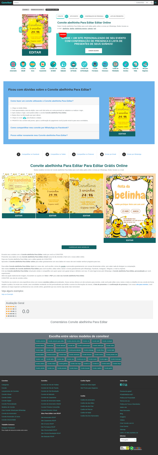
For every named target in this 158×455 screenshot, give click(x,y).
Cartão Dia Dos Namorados (90, 416)
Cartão (83, 396)
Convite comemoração (84, 345)
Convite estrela (106, 363)
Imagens (123, 417)
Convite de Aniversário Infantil (51, 404)
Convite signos (104, 359)
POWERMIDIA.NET (126, 394)
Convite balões (40, 354)
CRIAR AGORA (94, 51)
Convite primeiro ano (111, 354)
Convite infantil (40, 345)
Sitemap (122, 429)
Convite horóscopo (116, 359)
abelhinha (66, 28)
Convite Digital (6, 401)
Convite (60, 16)
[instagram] (124, 384)
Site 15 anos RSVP (47, 424)
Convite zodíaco (40, 363)
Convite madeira (96, 368)
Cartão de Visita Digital (88, 385)
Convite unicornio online (73, 341)
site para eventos (142, 284)
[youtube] (126, 384)
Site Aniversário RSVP (48, 417)
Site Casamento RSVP (48, 420)
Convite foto (50, 345)
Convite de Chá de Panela (49, 388)
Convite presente (62, 368)
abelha (72, 28)
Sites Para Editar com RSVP (51, 413)
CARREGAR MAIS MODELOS (79, 247)
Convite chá (86, 341)
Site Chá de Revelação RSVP (51, 433)
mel (95, 28)
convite (63, 266)
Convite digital (39, 350)
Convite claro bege (75, 363)
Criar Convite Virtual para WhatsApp (13, 410)
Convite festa (62, 354)
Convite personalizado (75, 350)
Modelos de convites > (37, 9)
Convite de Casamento (48, 397)
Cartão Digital (85, 381)
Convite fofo (71, 345)
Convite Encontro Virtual (49, 410)
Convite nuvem (93, 359)
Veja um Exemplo (7, 294)
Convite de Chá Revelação (50, 391)
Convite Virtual (6, 394)
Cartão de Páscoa (86, 409)
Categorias (5, 385)
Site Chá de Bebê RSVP (49, 430)
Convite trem (49, 350)
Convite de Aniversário (9, 413)
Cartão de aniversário (88, 400)
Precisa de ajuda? (126, 391)
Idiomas (123, 436)
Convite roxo (50, 368)
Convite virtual (117, 363)
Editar (18, 216)
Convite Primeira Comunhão (50, 407)
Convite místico (51, 363)
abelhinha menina (81, 28)
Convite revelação (107, 341)
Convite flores (100, 350)
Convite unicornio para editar (56, 341)
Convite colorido (40, 368)
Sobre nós (123, 381)
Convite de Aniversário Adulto (50, 401)
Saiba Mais (19, 193)
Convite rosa (70, 359)
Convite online (110, 345)
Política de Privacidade (127, 398)
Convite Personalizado (9, 404)
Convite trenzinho (61, 350)
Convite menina (99, 354)
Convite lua (96, 363)
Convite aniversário (74, 354)
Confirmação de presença (94, 16)
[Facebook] (121, 384)
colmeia (90, 28)
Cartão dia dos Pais (87, 406)
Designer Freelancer (14, 429)
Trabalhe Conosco (8, 424)
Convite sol (87, 363)
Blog (121, 413)
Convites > (26, 9)
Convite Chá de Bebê (9, 420)
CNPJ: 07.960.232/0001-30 (129, 433)
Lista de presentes (116, 16)
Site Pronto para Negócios (89, 388)
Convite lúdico (50, 359)
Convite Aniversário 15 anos (11, 416)
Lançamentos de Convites (10, 391)
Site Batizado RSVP (47, 436)
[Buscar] (152, 3)
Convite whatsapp (88, 350)
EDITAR (35, 52)
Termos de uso (125, 401)
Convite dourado (85, 368)
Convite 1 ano (39, 359)
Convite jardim (108, 368)
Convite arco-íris (81, 359)
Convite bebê (95, 341)
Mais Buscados (125, 410)
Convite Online (6, 397)
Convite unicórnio (40, 341)
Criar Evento (124, 426)
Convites (5, 381)
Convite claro (60, 359)
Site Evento (74, 16)
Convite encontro (51, 354)
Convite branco (73, 368)
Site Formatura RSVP (48, 427)
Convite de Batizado (47, 394)
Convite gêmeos (63, 363)
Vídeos (122, 420)
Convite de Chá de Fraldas (50, 385)
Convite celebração (98, 345)
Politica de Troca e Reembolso (130, 404)
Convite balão (110, 350)
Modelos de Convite (8, 407)
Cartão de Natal (86, 412)
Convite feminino (87, 354)
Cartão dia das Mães (87, 403)
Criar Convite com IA (127, 423)
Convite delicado (60, 345)
